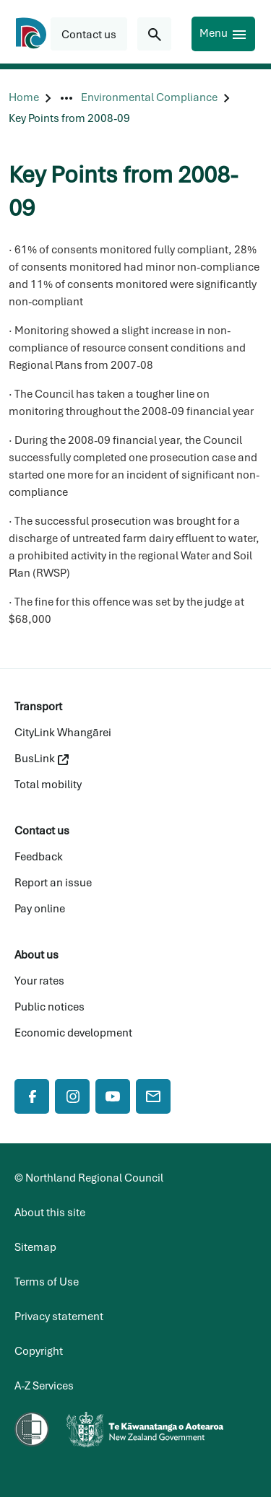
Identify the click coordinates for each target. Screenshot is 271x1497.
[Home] (24, 98)
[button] (89, 34)
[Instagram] (72, 1096)
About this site (49, 1212)
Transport (38, 706)
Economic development (73, 1033)
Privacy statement (58, 1316)
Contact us (41, 831)
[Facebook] (31, 1096)
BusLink (41, 758)
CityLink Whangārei (62, 732)
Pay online (39, 909)
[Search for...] (154, 34)
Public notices (49, 1007)
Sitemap (35, 1247)
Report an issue (53, 883)
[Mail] (153, 1096)
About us (36, 955)
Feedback (38, 857)
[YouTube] (112, 1096)
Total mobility (48, 784)
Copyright (38, 1351)
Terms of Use (46, 1282)
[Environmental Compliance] (149, 98)
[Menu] (223, 34)
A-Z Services (44, 1386)
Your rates (39, 981)
